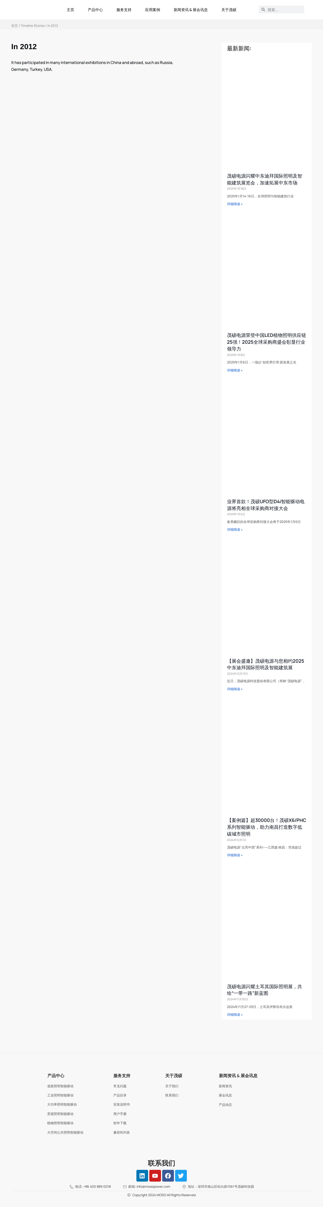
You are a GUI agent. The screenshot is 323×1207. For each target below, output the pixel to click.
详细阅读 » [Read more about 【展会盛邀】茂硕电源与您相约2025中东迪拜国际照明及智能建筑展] (235, 689)
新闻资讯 (225, 1086)
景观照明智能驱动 (60, 1113)
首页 (14, 25)
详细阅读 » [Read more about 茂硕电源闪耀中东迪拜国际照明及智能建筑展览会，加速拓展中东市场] (235, 204)
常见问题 (120, 1086)
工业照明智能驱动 (60, 1095)
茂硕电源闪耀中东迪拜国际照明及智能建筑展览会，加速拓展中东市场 (264, 179)
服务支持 (123, 9)
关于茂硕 (228, 9)
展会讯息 (225, 1095)
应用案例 (152, 9)
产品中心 (95, 9)
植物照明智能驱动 (60, 1123)
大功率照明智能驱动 (62, 1104)
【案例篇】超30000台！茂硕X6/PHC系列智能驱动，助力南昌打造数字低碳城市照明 (266, 827)
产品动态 (225, 1104)
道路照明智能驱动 (60, 1086)
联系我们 (171, 1095)
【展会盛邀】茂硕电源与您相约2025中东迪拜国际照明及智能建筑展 (265, 664)
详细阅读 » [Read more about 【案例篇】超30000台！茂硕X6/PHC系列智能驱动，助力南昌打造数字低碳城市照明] (235, 855)
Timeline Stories (33, 25)
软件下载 (120, 1123)
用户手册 (120, 1113)
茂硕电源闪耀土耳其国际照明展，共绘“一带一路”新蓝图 (264, 989)
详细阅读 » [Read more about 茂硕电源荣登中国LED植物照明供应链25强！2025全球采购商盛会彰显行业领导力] (235, 370)
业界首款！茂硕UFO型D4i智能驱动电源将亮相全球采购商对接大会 (265, 504)
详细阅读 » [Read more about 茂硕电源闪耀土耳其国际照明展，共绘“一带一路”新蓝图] (235, 1014)
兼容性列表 (121, 1132)
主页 (70, 9)
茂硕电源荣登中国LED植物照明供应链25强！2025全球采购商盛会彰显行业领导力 (266, 342)
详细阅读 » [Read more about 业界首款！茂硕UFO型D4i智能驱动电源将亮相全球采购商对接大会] (235, 529)
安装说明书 (121, 1104)
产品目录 (120, 1095)
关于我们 (171, 1086)
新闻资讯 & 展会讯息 (191, 9)
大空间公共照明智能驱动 (65, 1132)
